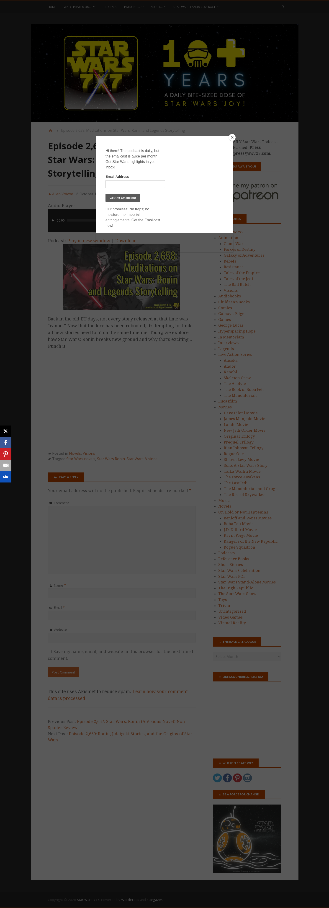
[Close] (232, 137)
